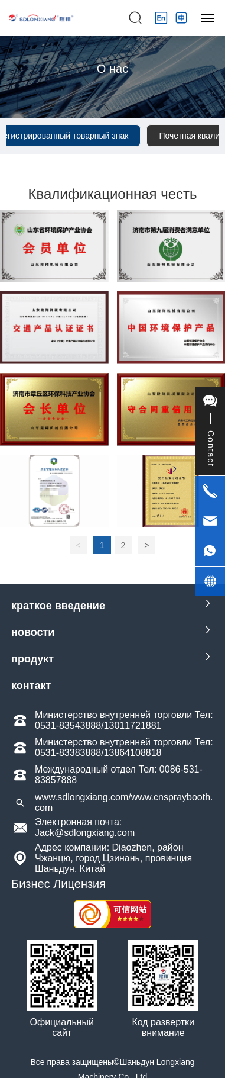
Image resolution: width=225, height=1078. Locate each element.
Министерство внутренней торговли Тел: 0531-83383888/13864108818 (124, 747)
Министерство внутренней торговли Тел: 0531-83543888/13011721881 (124, 720)
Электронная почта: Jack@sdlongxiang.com (85, 827)
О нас (112, 68)
